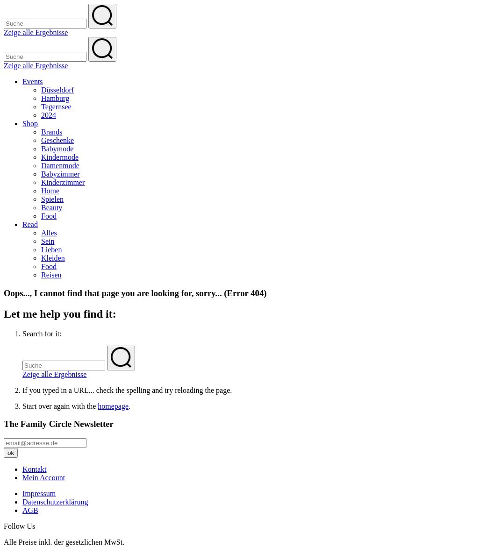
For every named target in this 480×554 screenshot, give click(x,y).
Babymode (57, 149)
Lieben (51, 250)
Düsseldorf (57, 90)
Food (49, 216)
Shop (30, 124)
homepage (113, 406)
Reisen (51, 275)
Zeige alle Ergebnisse (36, 32)
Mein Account (43, 478)
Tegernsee (56, 107)
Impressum (39, 493)
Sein (47, 241)
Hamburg (55, 98)
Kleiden (53, 258)
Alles (49, 233)
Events (32, 81)
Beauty (51, 208)
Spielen (52, 199)
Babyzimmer (60, 174)
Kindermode (60, 157)
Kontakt (34, 469)
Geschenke (57, 140)
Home (50, 191)
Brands (51, 132)
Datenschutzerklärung (55, 502)
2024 (48, 115)
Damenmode (60, 166)
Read (30, 224)
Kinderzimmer (63, 182)
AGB (30, 510)
